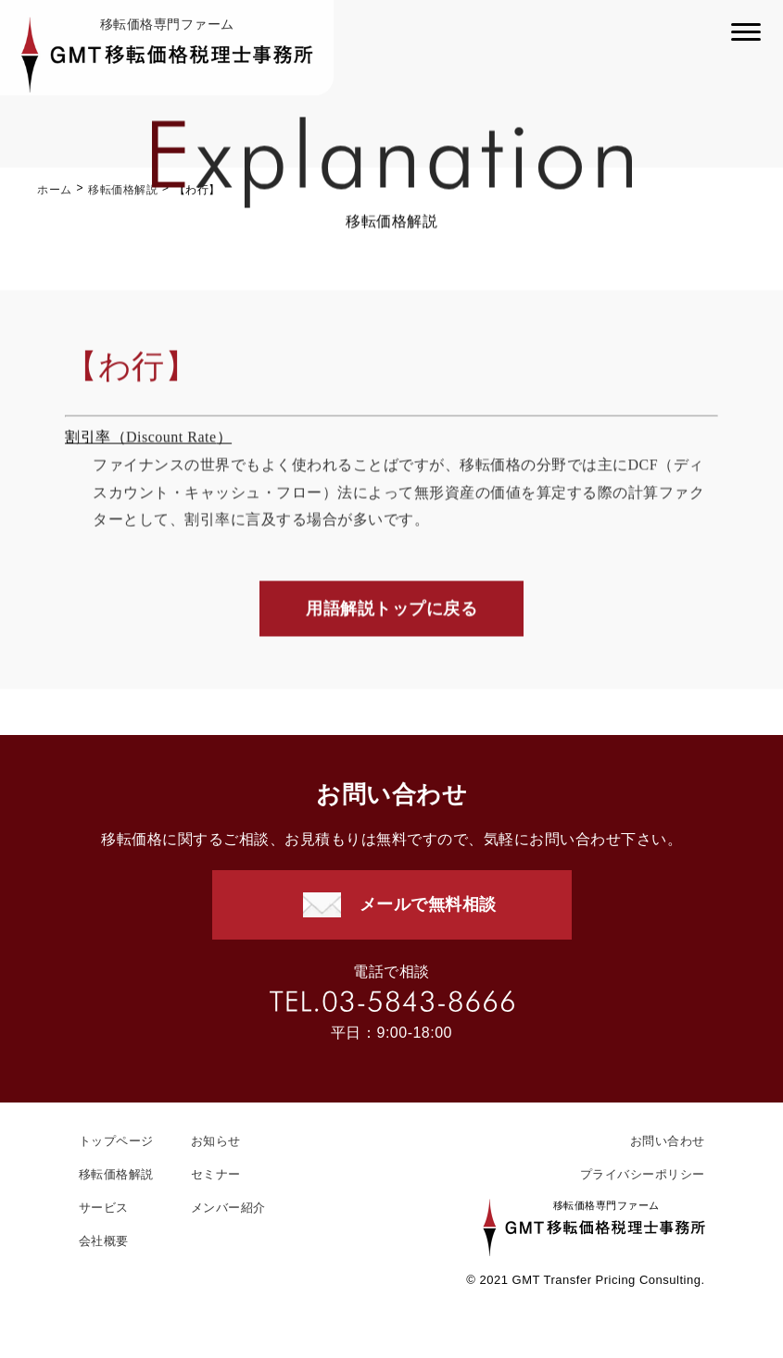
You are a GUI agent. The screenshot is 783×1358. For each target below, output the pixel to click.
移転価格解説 (123, 189)
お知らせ (216, 1141)
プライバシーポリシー (642, 1174)
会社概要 (104, 1241)
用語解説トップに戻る (391, 610)
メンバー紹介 (228, 1208)
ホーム (54, 189)
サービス (104, 1208)
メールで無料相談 (428, 904)
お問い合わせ (667, 1141)
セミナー (216, 1174)
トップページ (116, 1141)
